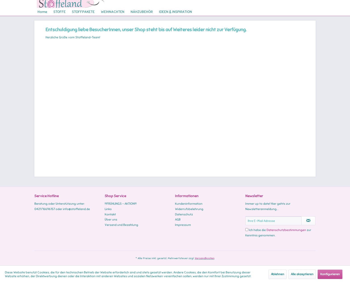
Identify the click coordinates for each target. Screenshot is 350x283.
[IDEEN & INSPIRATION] (175, 12)
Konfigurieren (330, 274)
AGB (178, 219)
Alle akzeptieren (302, 274)
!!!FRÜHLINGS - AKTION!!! (121, 204)
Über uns (111, 219)
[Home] (42, 12)
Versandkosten (205, 258)
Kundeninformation (188, 204)
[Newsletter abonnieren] (308, 220)
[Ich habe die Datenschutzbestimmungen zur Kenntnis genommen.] (246, 229)
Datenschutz (184, 214)
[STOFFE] (59, 12)
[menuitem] (42, 12)
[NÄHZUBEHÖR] (141, 12)
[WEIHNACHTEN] (112, 12)
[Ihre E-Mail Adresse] (273, 220)
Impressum (183, 225)
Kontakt (110, 214)
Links (108, 209)
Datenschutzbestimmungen (286, 230)
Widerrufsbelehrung (189, 209)
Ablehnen (277, 274)
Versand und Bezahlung (121, 225)
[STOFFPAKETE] (83, 12)
